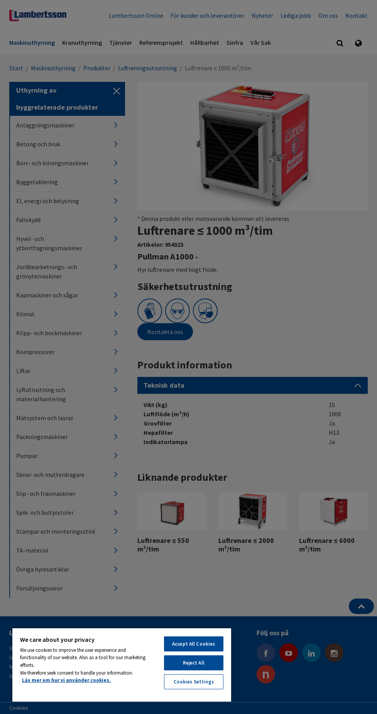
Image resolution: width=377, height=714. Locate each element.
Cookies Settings (194, 681)
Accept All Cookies (193, 644)
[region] (121, 665)
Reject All (194, 663)
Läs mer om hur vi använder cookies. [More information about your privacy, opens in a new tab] (66, 680)
